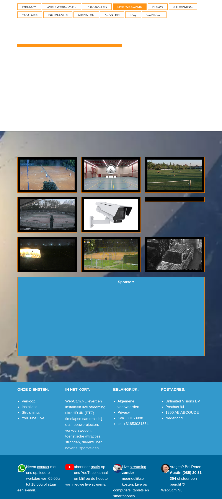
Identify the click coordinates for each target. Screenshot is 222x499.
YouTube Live (33, 418)
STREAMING (183, 6)
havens (71, 448)
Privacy (123, 412)
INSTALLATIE (58, 14)
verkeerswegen (78, 430)
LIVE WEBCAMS (129, 6)
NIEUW (157, 6)
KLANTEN (111, 14)
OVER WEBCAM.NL (62, 6)
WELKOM (29, 6)
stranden (72, 442)
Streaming (30, 412)
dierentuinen (92, 442)
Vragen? (177, 467)
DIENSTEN (86, 14)
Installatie (30, 407)
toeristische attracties (82, 436)
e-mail (200, 124)
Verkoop (28, 401)
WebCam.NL (69, 29)
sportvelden (89, 448)
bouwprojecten (85, 424)
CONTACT (154, 14)
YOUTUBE (30, 14)
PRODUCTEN (97, 6)
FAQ (133, 14)
